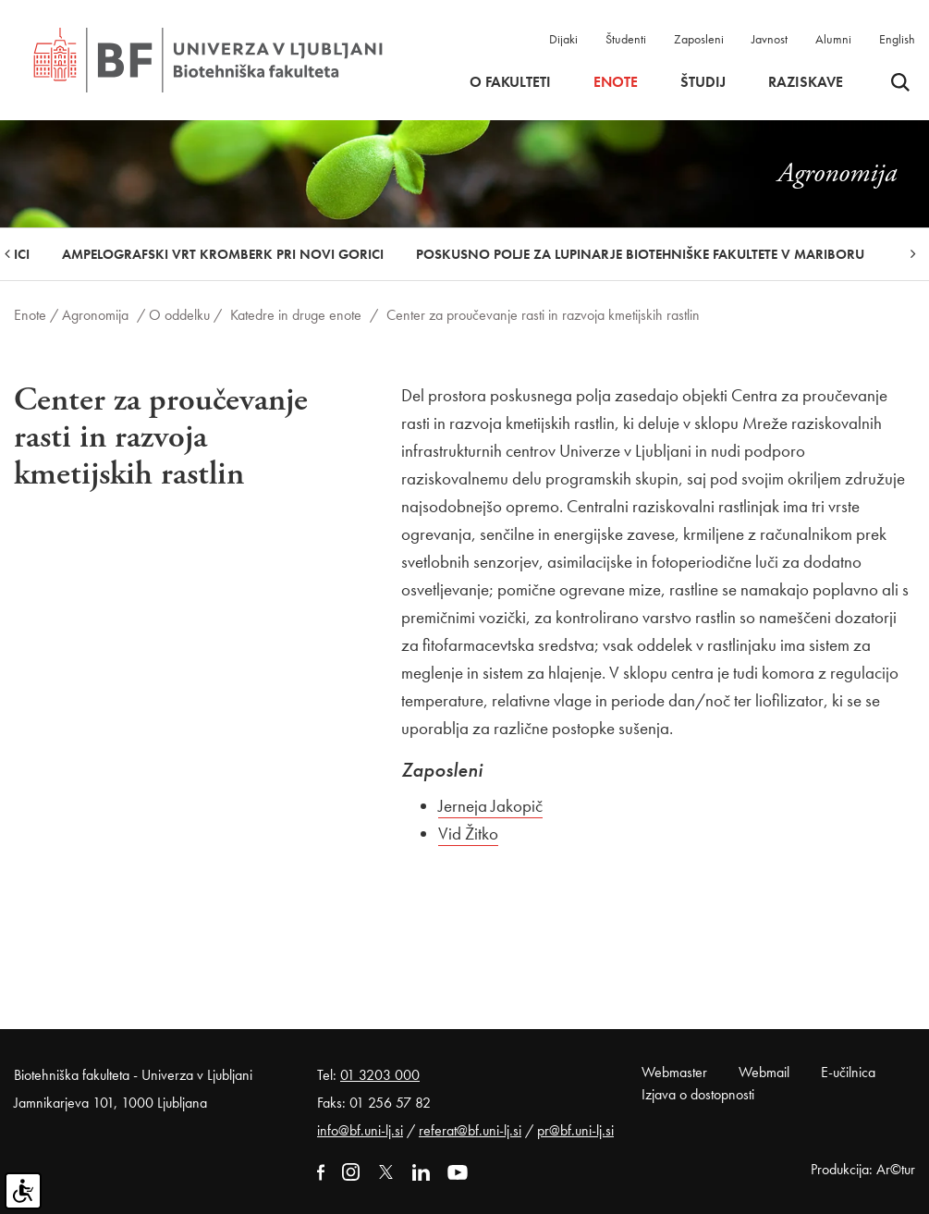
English (897, 39)
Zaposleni (699, 39)
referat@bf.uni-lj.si (470, 1130)
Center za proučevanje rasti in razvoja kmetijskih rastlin (543, 315)
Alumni (833, 39)
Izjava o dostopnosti (698, 1094)
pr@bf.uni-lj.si (575, 1130)
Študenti (625, 39)
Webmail (764, 1072)
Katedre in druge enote (295, 315)
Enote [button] (615, 82)
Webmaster (674, 1072)
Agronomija (95, 315)
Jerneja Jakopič (490, 805)
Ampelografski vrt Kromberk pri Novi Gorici (223, 254)
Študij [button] (703, 82)
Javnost (770, 39)
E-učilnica (848, 1072)
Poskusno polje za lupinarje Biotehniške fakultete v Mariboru (640, 254)
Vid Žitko (468, 833)
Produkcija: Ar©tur (863, 1169)
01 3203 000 (380, 1075)
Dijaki (563, 39)
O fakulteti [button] (510, 82)
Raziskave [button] (805, 82)
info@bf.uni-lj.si (360, 1130)
